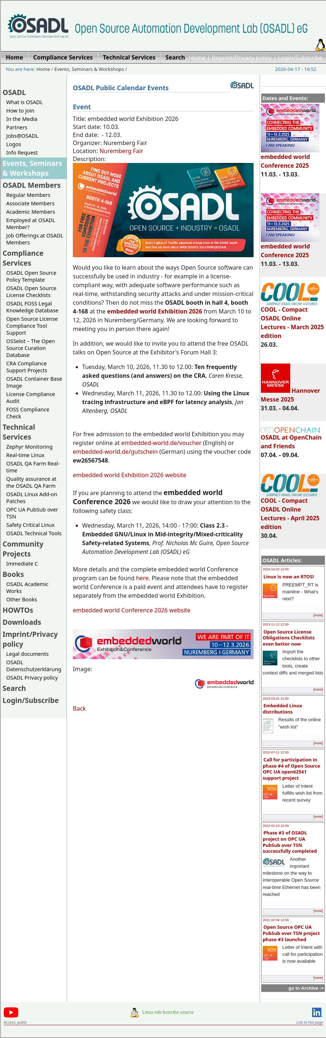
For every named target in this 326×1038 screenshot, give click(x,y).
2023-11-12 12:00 (276, 624)
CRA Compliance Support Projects (26, 367)
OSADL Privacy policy (32, 677)
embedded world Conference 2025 (290, 158)
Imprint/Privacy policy (242, 58)
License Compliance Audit (30, 397)
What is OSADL (24, 102)
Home (197, 58)
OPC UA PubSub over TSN (32, 513)
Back (79, 708)
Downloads (22, 622)
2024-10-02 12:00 (276, 569)
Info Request (22, 152)
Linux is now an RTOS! (288, 576)
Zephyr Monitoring (29, 446)
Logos (13, 144)
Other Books (21, 599)
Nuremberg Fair (121, 151)
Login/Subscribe (300, 58)
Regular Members (28, 194)
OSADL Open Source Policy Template (31, 276)
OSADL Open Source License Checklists (31, 292)
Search (14, 688)
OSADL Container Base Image (34, 382)
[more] (318, 615)
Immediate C (22, 563)
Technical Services (19, 432)
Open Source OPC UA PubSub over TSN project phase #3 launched (291, 933)
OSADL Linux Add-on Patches (31, 498)
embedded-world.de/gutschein (115, 452)
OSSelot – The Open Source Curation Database (30, 348)
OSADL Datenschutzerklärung (33, 666)
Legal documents (27, 653)
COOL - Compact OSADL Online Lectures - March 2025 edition (292, 319)
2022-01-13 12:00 (276, 826)
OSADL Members (32, 185)
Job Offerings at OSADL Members (34, 239)
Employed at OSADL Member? (30, 224)
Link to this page (309, 1022)
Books (13, 574)
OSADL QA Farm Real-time (33, 467)
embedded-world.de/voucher (161, 443)
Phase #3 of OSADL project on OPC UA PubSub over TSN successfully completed (290, 841)
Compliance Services (23, 258)
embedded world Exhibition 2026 (154, 311)
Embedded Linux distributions (282, 708)
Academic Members (30, 211)
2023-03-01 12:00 (276, 698)
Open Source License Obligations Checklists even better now (289, 637)
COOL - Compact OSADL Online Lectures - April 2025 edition (290, 510)
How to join (20, 110)
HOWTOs (18, 610)
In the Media (21, 118)
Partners (16, 127)
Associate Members (30, 203)
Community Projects (23, 549)
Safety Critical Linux (30, 524)
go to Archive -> (306, 988)
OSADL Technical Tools (33, 533)
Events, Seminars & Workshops (89, 69)
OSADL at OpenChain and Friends (291, 438)
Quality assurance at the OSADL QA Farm (31, 482)
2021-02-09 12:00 (276, 920)
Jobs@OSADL (22, 135)
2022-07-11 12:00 (276, 752)
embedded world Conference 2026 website (132, 610)
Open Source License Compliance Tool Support (32, 325)
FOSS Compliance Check (27, 413)
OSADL (14, 92)
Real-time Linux (25, 455)
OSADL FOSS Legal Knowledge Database (32, 307)
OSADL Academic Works (27, 587)
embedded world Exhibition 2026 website (129, 475)
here (142, 578)
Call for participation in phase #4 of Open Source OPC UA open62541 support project (291, 768)
